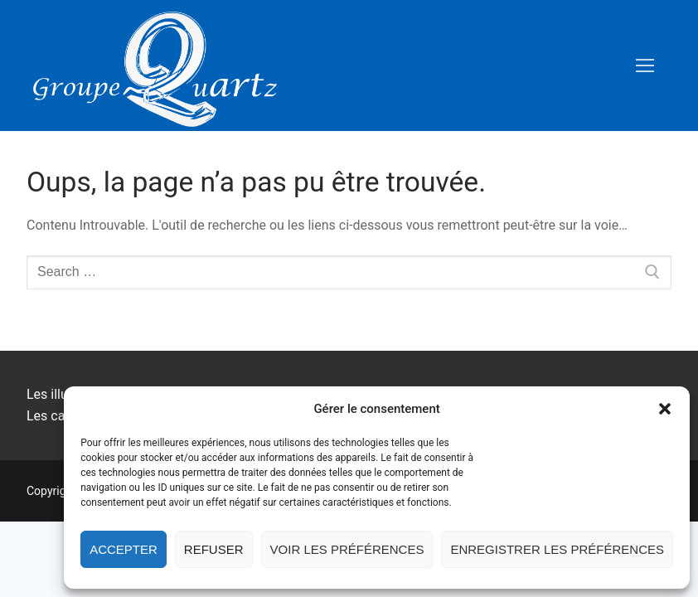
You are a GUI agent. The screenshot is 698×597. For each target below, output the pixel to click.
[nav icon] (644, 65)
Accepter (124, 549)
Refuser (214, 549)
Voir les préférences (347, 549)
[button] (665, 408)
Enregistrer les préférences (557, 549)
